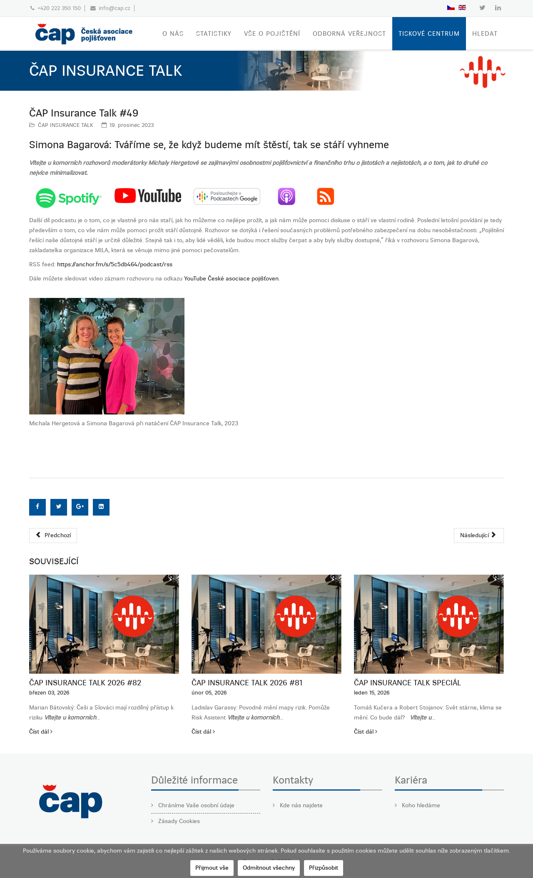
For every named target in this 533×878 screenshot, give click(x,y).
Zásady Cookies (178, 821)
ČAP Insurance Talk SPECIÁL (407, 682)
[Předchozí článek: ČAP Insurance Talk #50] (53, 535)
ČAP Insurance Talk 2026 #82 (85, 682)
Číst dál (40, 731)
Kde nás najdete (300, 805)
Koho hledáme (420, 805)
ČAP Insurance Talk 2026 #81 (247, 682)
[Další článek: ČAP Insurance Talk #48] (479, 535)
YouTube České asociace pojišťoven (231, 278)
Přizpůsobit (323, 867)
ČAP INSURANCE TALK (65, 125)
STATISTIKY (214, 33)
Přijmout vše (212, 867)
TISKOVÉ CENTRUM (429, 33)
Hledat (485, 33)
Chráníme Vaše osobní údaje (195, 805)
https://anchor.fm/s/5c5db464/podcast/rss (114, 264)
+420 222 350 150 (59, 8)
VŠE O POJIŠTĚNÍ (272, 33)
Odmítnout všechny (269, 867)
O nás (173, 33)
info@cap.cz (114, 8)
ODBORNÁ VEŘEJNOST (349, 33)
